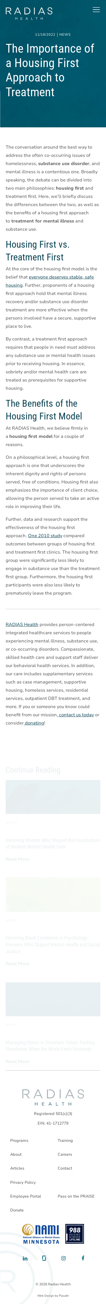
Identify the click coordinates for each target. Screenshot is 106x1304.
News (65, 35)
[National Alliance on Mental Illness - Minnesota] (41, 1234)
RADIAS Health (22, 625)
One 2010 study (45, 536)
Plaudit (64, 1296)
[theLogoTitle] (29, 13)
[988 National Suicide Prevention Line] (74, 1234)
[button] (96, 10)
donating (34, 723)
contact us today (76, 715)
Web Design (45, 1296)
